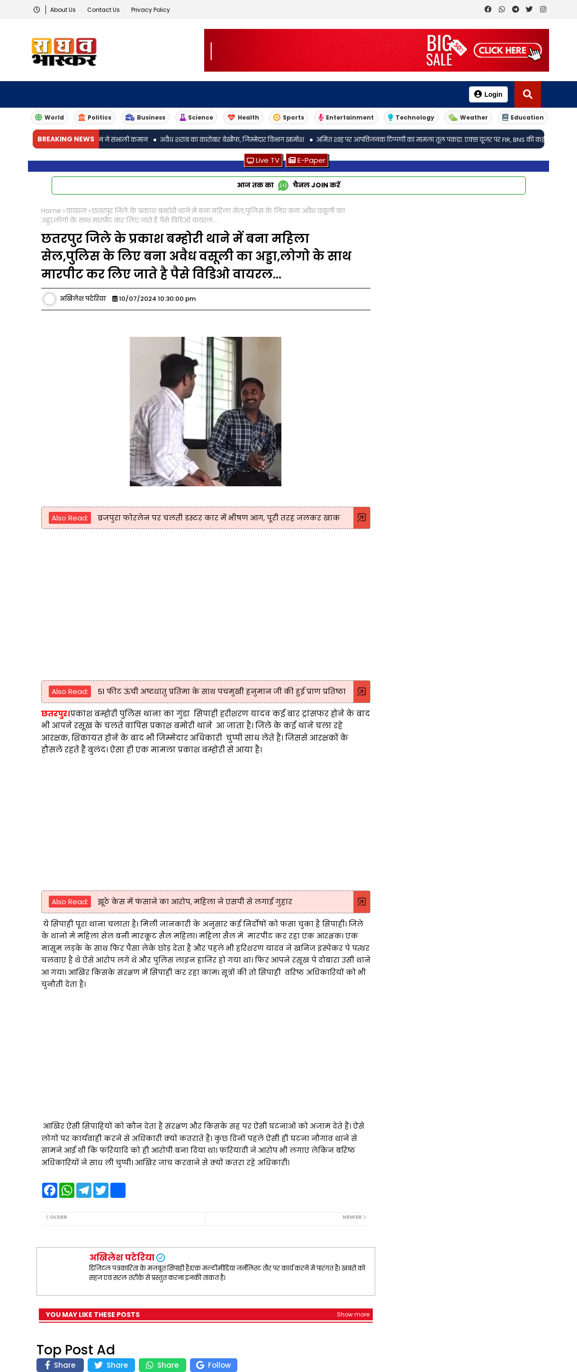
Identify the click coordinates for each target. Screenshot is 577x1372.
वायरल (76, 210)
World (49, 117)
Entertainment (346, 117)
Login (488, 94)
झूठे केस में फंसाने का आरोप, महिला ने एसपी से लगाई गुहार (194, 902)
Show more (353, 1314)
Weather (468, 117)
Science (196, 117)
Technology (411, 117)
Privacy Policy (150, 10)
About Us (63, 10)
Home (51, 210)
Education (523, 117)
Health (243, 117)
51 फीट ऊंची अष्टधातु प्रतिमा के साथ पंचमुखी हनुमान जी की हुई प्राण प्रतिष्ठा (221, 691)
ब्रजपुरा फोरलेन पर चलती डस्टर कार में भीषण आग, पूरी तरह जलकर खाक (218, 518)
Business (145, 117)
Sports (288, 117)
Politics (94, 117)
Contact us (104, 10)
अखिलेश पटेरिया (121, 1257)
